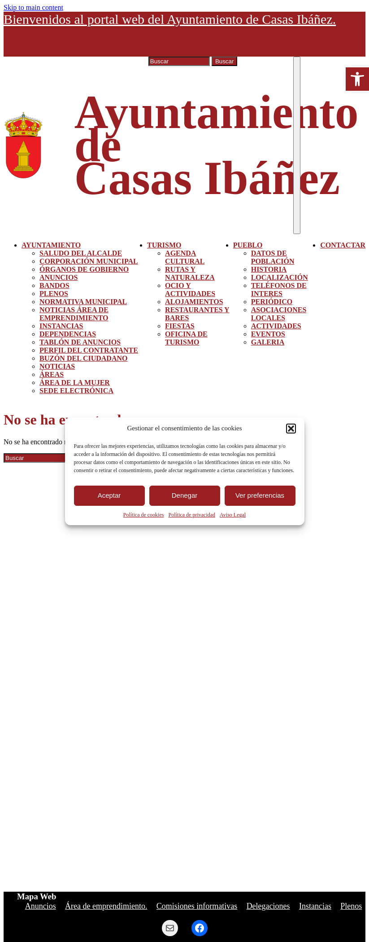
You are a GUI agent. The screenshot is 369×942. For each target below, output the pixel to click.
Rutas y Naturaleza (190, 273)
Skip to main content (33, 7)
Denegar (185, 495)
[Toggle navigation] (296, 145)
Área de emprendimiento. (106, 906)
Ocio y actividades (190, 289)
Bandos (54, 285)
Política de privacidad (191, 515)
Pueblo (248, 245)
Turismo (164, 245)
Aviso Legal (233, 515)
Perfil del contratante (88, 350)
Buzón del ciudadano (83, 358)
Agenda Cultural (184, 257)
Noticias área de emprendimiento (74, 314)
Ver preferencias (259, 495)
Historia (269, 269)
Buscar (224, 61)
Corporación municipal (88, 261)
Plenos (53, 293)
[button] (357, 79)
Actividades (276, 326)
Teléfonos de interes (279, 289)
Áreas (51, 374)
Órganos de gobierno (84, 269)
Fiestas (180, 326)
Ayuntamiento (51, 245)
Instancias (61, 326)
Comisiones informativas (196, 906)
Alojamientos (194, 301)
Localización (279, 277)
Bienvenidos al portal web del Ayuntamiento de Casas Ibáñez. (170, 19)
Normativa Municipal (83, 301)
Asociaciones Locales (279, 314)
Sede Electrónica (76, 390)
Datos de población (273, 257)
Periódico (271, 301)
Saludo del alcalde (80, 253)
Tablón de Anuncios (80, 342)
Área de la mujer (74, 382)
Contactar (342, 245)
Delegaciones (268, 906)
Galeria (268, 342)
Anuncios (58, 277)
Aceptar (109, 495)
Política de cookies (143, 515)
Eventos (268, 334)
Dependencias (67, 334)
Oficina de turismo (186, 338)
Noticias (57, 366)
